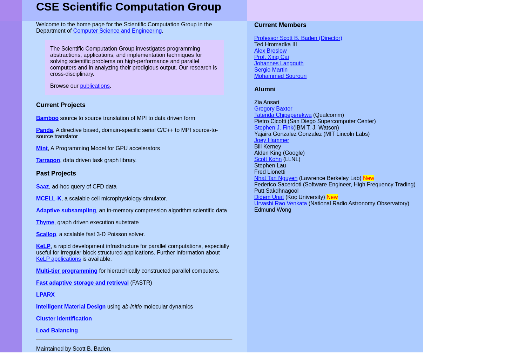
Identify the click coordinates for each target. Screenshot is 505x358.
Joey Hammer (271, 140)
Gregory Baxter (273, 109)
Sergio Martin (271, 70)
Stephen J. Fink (273, 128)
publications (95, 86)
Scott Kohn (268, 159)
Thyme (45, 222)
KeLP (43, 246)
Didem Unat (269, 197)
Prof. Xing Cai (271, 57)
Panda (44, 130)
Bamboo (47, 118)
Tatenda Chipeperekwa (283, 115)
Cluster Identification (64, 318)
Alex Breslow (270, 51)
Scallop (46, 234)
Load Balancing (57, 330)
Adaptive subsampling (66, 210)
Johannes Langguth (279, 63)
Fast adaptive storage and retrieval (82, 283)
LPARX (45, 295)
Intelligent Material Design (71, 307)
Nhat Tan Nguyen (275, 178)
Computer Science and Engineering (117, 31)
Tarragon (48, 160)
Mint (42, 148)
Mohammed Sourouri (280, 76)
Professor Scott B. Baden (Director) (298, 38)
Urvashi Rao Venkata (280, 203)
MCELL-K (48, 198)
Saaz (42, 187)
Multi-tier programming (66, 271)
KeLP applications (58, 259)
